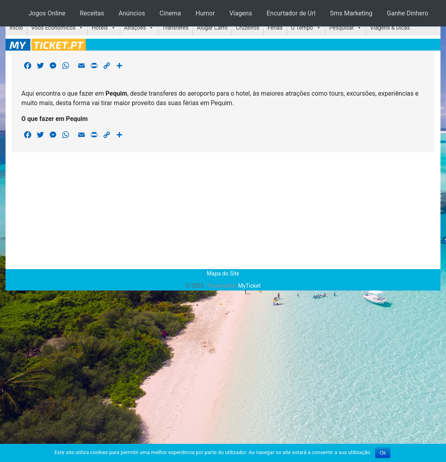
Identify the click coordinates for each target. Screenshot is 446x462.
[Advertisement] (223, 210)
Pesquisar (341, 28)
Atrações (135, 28)
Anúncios (132, 13)
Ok (383, 453)
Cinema (170, 13)
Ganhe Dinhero (408, 13)
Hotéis (100, 28)
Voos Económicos (53, 28)
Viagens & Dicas (390, 28)
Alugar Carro (212, 28)
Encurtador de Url (291, 13)
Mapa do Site (223, 273)
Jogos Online (46, 13)
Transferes (175, 28)
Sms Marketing (351, 13)
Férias (275, 28)
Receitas (92, 13)
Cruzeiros (247, 28)
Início (16, 28)
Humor (205, 13)
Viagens (240, 13)
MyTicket (249, 286)
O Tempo (302, 28)
